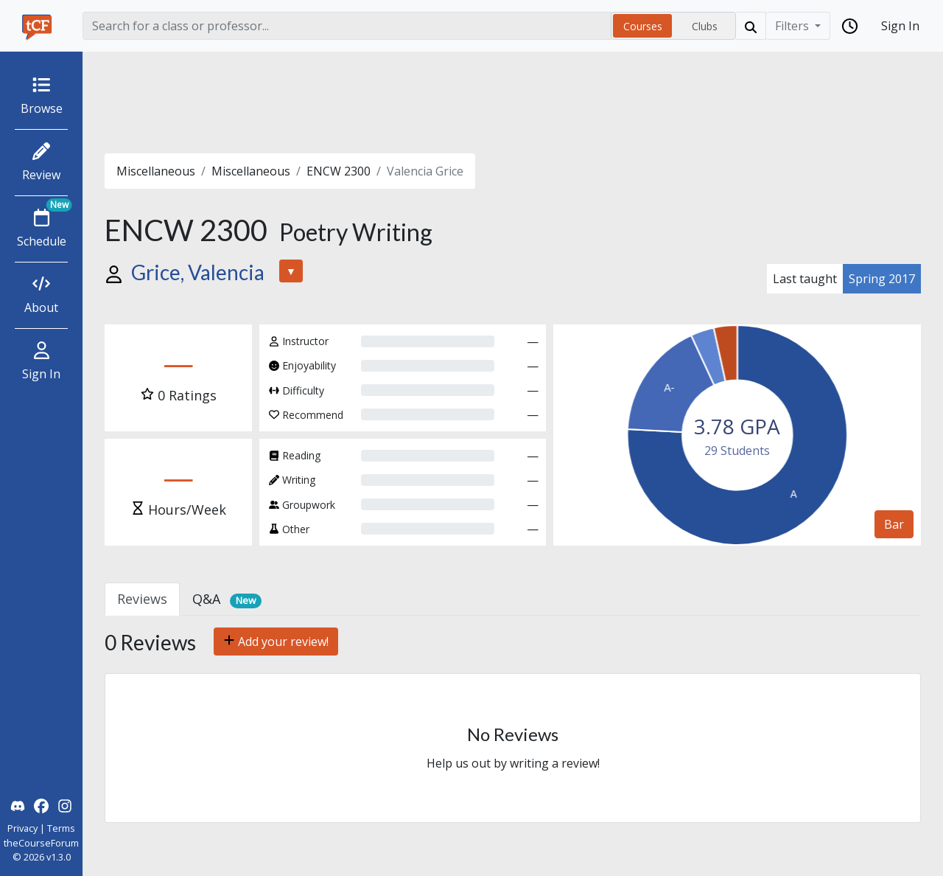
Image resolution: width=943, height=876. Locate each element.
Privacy (22, 828)
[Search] (347, 26)
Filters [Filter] (793, 26)
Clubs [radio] (705, 26)
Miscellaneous (155, 171)
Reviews (142, 599)
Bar (894, 524)
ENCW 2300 (338, 171)
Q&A (227, 599)
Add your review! (276, 641)
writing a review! (555, 763)
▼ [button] (291, 271)
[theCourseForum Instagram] (64, 804)
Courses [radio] (642, 26)
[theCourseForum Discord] (17, 804)
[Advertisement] (513, 102)
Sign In (900, 26)
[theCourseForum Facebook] (41, 804)
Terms (61, 828)
